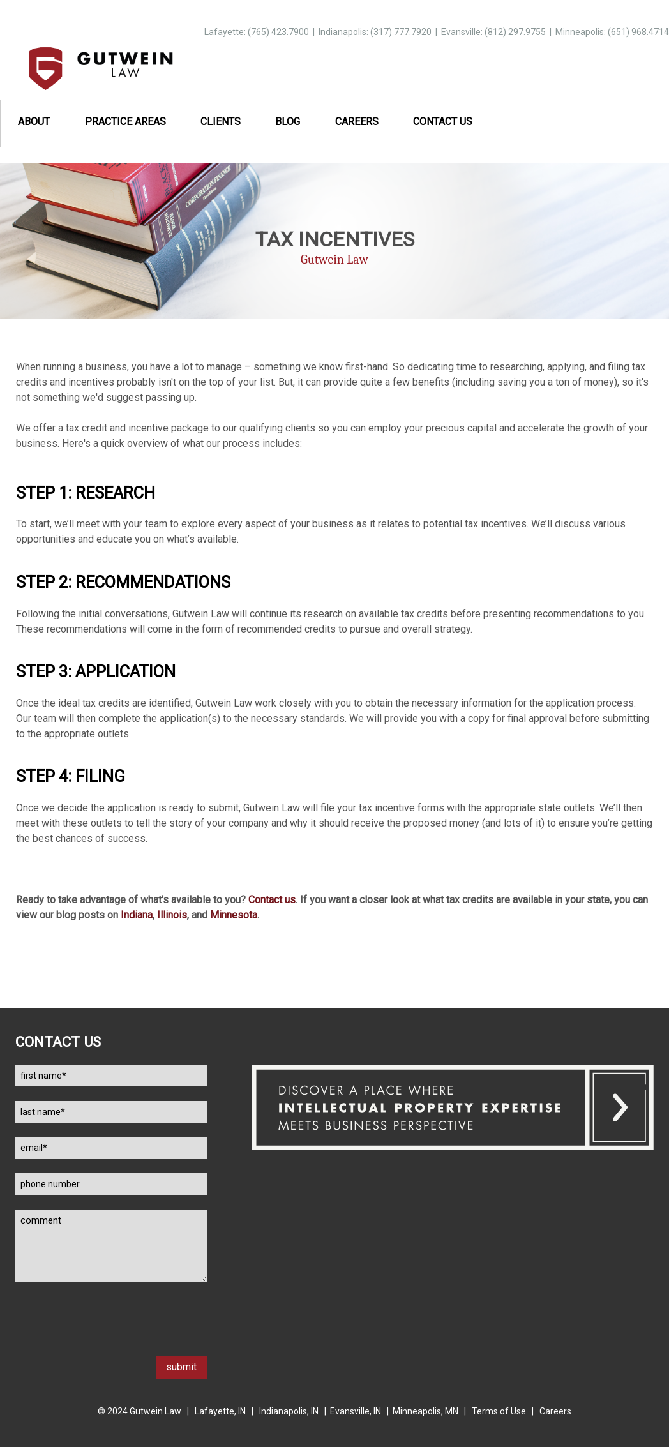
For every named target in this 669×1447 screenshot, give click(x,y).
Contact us (272, 900)
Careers (357, 122)
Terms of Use (499, 1411)
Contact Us (442, 122)
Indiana (137, 915)
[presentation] (112, 1331)
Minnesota (233, 915)
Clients (220, 122)
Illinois (172, 915)
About (34, 122)
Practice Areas (125, 122)
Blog (287, 122)
